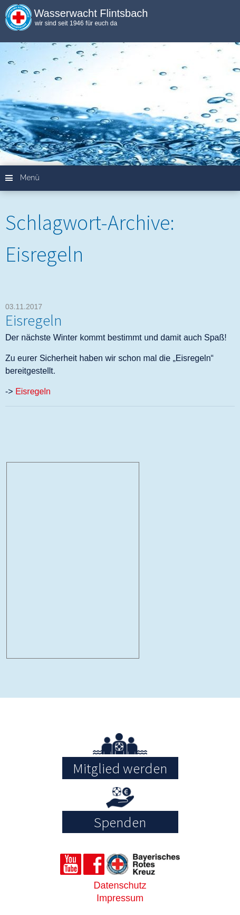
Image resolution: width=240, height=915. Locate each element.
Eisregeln (33, 320)
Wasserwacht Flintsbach (91, 13)
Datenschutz (119, 885)
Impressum (120, 898)
